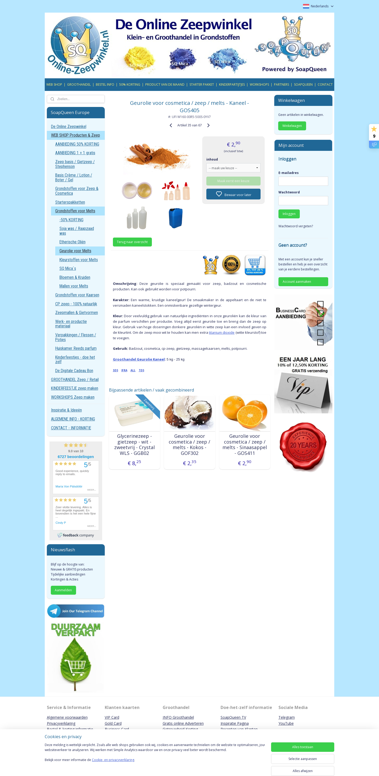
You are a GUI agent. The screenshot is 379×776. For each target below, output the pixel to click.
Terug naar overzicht (132, 242)
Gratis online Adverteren (183, 723)
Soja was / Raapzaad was (76, 231)
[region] (155, 758)
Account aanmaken (297, 281)
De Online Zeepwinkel (68, 126)
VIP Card (112, 717)
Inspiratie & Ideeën (66, 410)
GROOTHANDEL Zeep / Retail (75, 379)
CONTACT (325, 84)
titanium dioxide (222, 332)
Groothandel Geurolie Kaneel (138, 359)
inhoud (212, 159)
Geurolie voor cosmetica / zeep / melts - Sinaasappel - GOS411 (244, 444)
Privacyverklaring (61, 723)
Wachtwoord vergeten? (295, 226)
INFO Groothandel (178, 717)
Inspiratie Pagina (235, 723)
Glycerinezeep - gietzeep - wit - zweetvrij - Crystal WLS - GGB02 (134, 444)
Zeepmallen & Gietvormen (76, 312)
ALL (132, 370)
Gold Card (113, 723)
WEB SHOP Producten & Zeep (75, 135)
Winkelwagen (292, 126)
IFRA (124, 370)
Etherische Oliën (72, 241)
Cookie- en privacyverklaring (113, 765)
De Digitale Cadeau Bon (74, 370)
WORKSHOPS (259, 84)
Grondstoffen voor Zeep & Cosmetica (76, 191)
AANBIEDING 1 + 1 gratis (75, 152)
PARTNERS (281, 84)
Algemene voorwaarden (67, 717)
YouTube (286, 723)
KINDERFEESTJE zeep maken (74, 388)
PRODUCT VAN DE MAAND (164, 84)
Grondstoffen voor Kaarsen (77, 294)
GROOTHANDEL (79, 84)
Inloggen (289, 214)
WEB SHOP (54, 84)
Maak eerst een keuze (233, 181)
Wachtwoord (289, 192)
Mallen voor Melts (73, 286)
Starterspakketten (70, 202)
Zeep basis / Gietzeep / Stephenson (75, 164)
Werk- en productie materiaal (71, 324)
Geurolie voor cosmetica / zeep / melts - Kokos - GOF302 (189, 444)
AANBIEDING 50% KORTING (77, 144)
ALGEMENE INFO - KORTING (73, 419)
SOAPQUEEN (303, 84)
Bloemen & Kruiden (74, 277)
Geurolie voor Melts (75, 250)
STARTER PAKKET (202, 84)
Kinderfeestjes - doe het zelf (75, 359)
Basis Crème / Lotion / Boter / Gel (73, 177)
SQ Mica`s (67, 268)
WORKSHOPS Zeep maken (72, 397)
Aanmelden (63, 590)
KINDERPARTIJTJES (232, 84)
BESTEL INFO (105, 84)
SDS (115, 370)
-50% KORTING (71, 219)
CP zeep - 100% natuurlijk (76, 303)
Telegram (286, 717)
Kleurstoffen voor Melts (78, 259)
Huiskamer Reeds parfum (76, 348)
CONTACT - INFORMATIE (71, 427)
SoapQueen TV (233, 717)
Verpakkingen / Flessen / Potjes (75, 337)
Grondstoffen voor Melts (75, 210)
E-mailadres (288, 173)
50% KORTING (129, 84)
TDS (141, 370)
